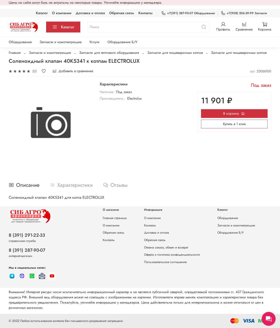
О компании (61, 12)
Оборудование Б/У (122, 41)
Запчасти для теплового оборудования (109, 52)
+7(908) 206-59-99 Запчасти (244, 13)
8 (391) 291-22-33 (27, 235)
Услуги (94, 41)
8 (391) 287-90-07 (27, 250)
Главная (15, 52)
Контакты (145, 12)
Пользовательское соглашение (165, 262)
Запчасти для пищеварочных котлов (175, 52)
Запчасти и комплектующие (61, 41)
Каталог (42, 12)
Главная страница (115, 218)
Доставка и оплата (90, 12)
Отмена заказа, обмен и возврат (166, 247)
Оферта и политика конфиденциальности (172, 254)
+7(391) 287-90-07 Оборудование (188, 13)
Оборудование (20, 41)
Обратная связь (121, 12)
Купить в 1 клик (234, 123)
